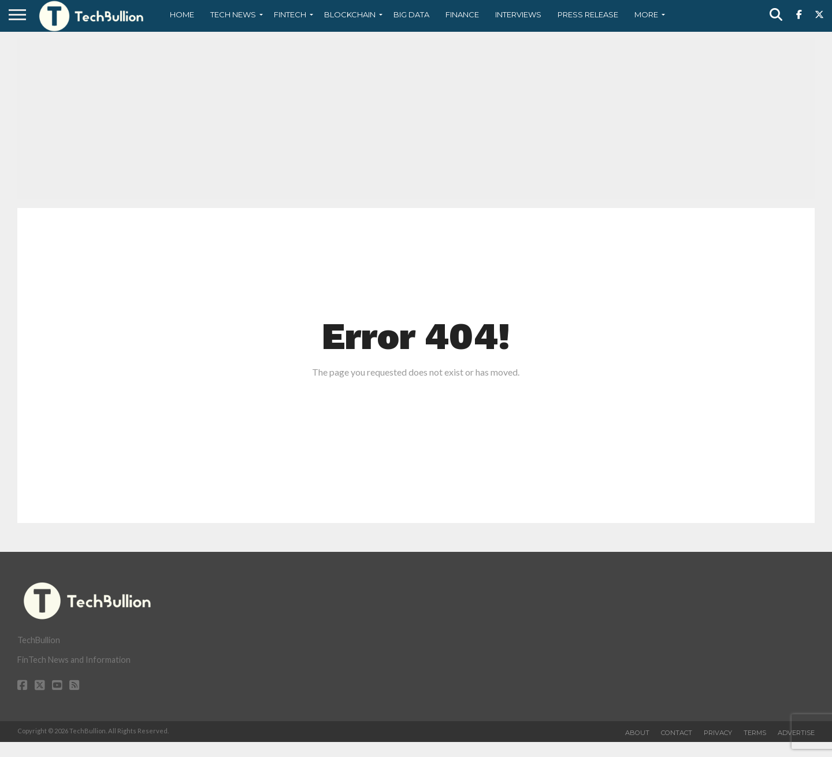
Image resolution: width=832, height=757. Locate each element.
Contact (676, 733)
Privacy (718, 733)
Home (182, 14)
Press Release (588, 14)
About (637, 733)
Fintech (290, 14)
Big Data (411, 14)
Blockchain (350, 14)
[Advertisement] (416, 118)
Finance (462, 14)
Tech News (233, 14)
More (646, 14)
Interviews (518, 14)
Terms (755, 733)
